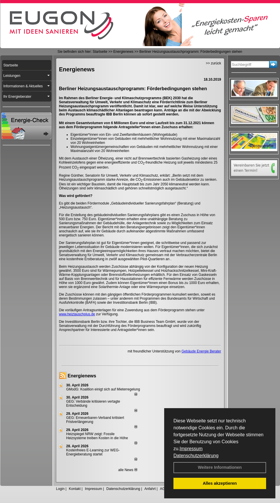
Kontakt (75, 489)
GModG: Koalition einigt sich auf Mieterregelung (103, 389)
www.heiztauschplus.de (77, 314)
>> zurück (213, 63)
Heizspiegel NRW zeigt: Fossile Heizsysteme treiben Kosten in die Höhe (97, 436)
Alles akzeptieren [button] (220, 483)
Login (60, 489)
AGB (163, 489)
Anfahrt (150, 489)
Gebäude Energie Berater (201, 351)
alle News (127, 470)
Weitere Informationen (220, 467)
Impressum (191, 448)
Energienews (82, 375)
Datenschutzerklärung (196, 455)
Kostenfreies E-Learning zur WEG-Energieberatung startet (93, 452)
